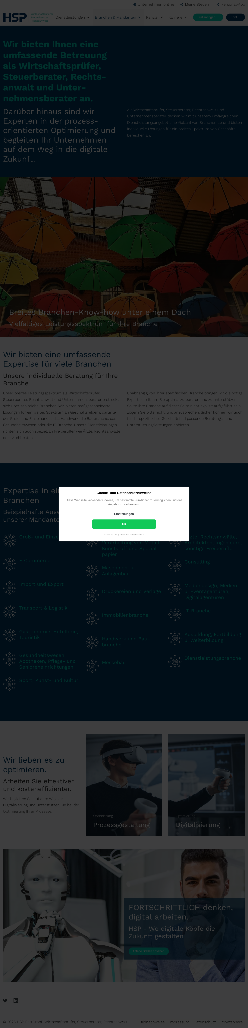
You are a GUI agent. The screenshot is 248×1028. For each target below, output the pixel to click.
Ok (124, 524)
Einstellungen (124, 514)
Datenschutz (137, 534)
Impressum (121, 534)
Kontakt (108, 534)
